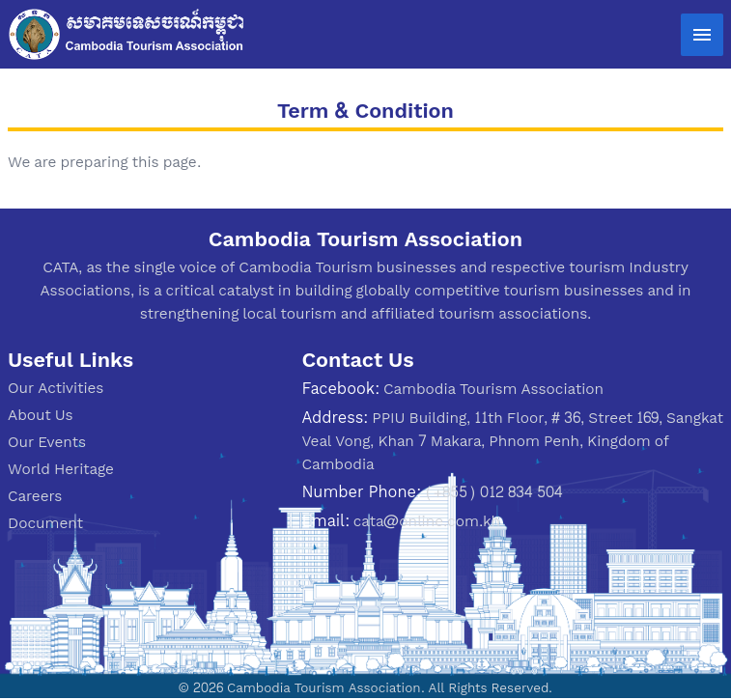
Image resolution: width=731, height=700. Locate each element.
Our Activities (55, 388)
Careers (35, 496)
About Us (40, 415)
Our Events (47, 442)
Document (45, 523)
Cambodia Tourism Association (493, 389)
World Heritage (61, 469)
